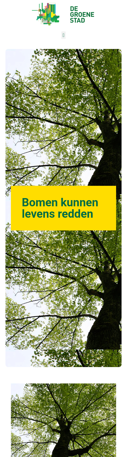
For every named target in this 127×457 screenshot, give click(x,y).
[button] (63, 35)
